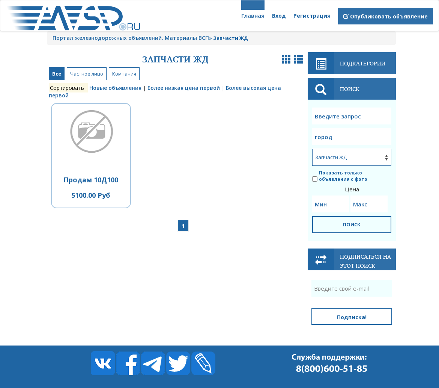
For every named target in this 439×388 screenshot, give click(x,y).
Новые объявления (115, 87)
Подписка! (352, 317)
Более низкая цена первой (183, 87)
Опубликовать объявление (385, 16)
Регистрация (312, 15)
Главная (253, 15)
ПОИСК (352, 224)
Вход (279, 15)
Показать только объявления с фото (339, 176)
